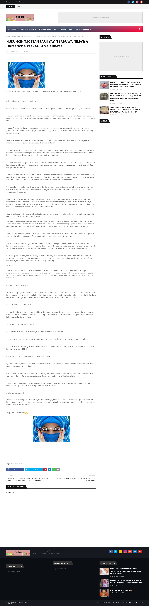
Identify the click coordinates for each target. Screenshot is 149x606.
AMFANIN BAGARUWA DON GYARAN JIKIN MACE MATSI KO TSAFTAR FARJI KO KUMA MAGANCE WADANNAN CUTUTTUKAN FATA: (125, 97)
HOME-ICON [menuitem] (12, 29)
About (15, 2)
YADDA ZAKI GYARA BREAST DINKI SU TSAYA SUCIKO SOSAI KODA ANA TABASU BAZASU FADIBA (125, 571)
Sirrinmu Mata (22, 603)
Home (8, 2)
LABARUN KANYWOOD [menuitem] (47, 29)
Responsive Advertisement (100, 18)
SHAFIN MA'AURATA (18, 36)
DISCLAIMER (139, 603)
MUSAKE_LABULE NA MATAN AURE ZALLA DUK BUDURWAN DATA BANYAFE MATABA (126, 581)
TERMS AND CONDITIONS (124, 603)
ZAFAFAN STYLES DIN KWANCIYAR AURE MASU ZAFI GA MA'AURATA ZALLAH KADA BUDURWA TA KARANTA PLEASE (125, 84)
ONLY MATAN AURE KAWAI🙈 (121, 590)
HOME (99, 603)
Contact (21, 2)
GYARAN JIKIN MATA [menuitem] (83, 29)
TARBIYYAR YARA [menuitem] (66, 29)
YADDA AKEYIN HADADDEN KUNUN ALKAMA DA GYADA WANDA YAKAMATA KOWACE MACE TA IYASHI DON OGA (125, 109)
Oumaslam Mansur (14, 51)
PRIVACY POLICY (108, 603)
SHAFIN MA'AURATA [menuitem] (28, 29)
